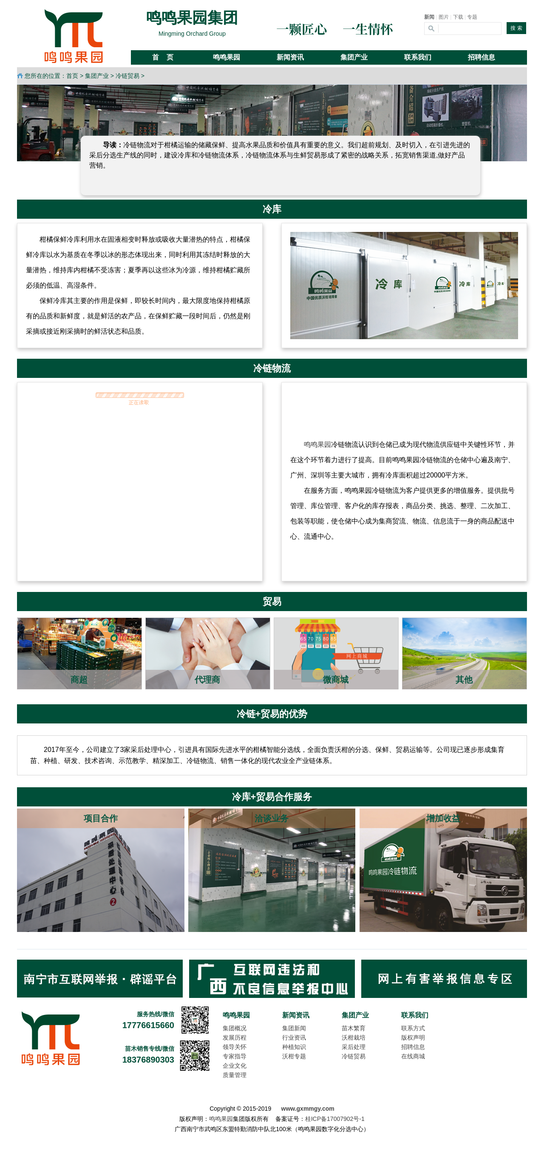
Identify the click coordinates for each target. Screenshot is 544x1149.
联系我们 (414, 1015)
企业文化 (234, 1065)
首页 (72, 75)
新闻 (429, 17)
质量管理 (234, 1075)
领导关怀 (234, 1046)
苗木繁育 (354, 1028)
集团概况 (234, 1028)
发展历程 (234, 1037)
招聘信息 (413, 1046)
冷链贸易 (127, 75)
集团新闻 (294, 1028)
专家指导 (234, 1056)
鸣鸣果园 (317, 444)
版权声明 (413, 1037)
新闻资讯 (295, 1015)
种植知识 (294, 1046)
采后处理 (354, 1046)
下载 (458, 17)
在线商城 (413, 1056)
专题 (472, 17)
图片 (444, 17)
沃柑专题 (294, 1056)
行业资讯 (294, 1037)
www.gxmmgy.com (307, 1108)
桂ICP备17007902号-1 (335, 1118)
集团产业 (97, 75)
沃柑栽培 (354, 1037)
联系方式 (413, 1028)
